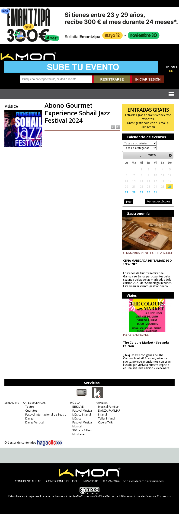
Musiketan (79, 434)
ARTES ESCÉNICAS (34, 403)
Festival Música (82, 411)
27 (126, 192)
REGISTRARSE (112, 79)
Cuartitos (31, 411)
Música (76, 418)
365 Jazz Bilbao (82, 430)
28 (133, 192)
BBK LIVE (77, 407)
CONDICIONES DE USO (61, 481)
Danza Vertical (34, 422)
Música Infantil (81, 414)
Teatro (29, 407)
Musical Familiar (108, 407)
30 (148, 192)
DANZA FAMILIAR (109, 411)
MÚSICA (75, 403)
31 (155, 192)
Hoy (128, 201)
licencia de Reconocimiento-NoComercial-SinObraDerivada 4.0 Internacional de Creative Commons (105, 496)
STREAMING (11, 403)
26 (169, 186)
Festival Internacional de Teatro (46, 414)
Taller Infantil (106, 418)
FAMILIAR (102, 403)
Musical (77, 426)
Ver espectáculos (159, 201)
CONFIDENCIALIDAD (28, 481)
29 (141, 192)
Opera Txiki (105, 422)
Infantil (102, 414)
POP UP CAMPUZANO (136, 335)
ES (171, 71)
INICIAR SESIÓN (148, 79)
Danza (29, 418)
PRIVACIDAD (90, 481)
